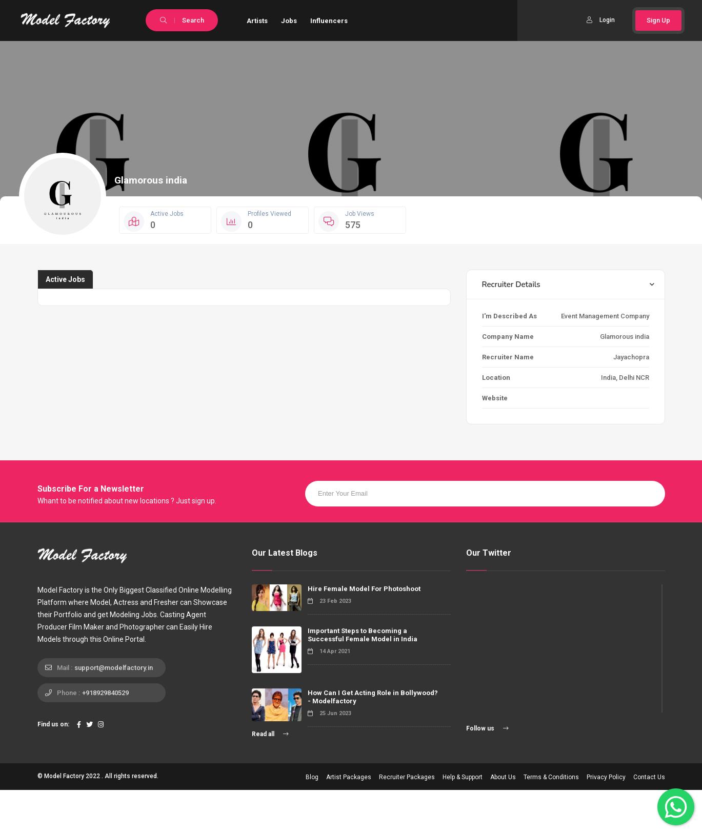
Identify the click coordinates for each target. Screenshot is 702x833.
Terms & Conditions (551, 777)
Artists (257, 21)
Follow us (487, 728)
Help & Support (463, 777)
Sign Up (658, 20)
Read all (270, 734)
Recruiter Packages (407, 777)
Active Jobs (65, 279)
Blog (312, 777)
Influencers (329, 21)
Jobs (289, 21)
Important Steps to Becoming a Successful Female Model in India (362, 635)
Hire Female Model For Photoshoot (364, 589)
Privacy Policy (606, 777)
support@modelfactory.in (113, 668)
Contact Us (649, 777)
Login (601, 20)
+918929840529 (105, 693)
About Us (503, 777)
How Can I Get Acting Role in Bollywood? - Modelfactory (373, 697)
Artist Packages (348, 777)
